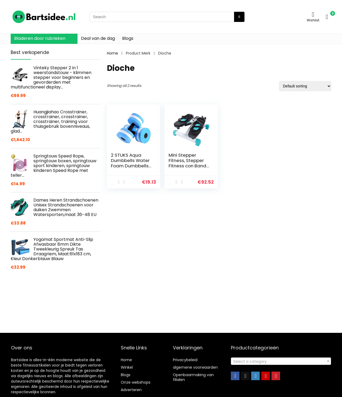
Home (112, 53)
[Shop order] (305, 86)
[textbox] (281, 361)
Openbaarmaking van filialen (193, 377)
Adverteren (131, 389)
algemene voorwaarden (195, 367)
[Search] (239, 17)
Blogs (127, 38)
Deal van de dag (98, 38)
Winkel (127, 367)
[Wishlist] (313, 14)
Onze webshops (135, 382)
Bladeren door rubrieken (39, 38)
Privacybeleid (185, 360)
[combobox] (281, 361)
